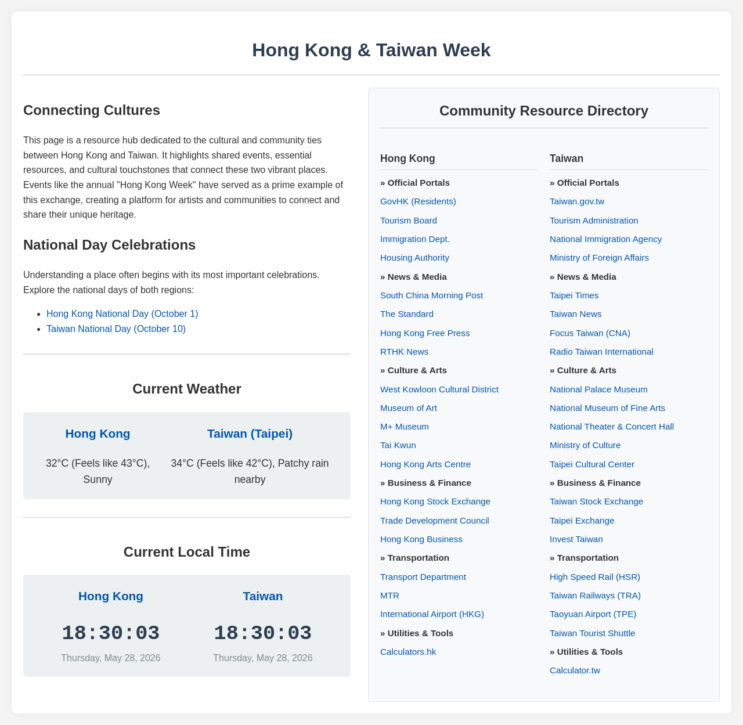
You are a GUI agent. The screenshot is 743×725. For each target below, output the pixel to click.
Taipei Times (574, 295)
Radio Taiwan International (602, 351)
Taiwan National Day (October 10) (116, 329)
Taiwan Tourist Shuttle (592, 633)
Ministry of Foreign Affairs (599, 257)
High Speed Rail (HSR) (595, 577)
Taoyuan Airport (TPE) (593, 614)
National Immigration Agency (606, 239)
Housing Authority (414, 257)
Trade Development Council (434, 520)
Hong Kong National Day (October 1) (122, 314)
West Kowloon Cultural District (439, 389)
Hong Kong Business (421, 539)
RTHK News (404, 351)
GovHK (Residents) (418, 201)
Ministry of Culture (585, 445)
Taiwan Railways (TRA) (595, 595)
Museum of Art (408, 408)
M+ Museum (404, 426)
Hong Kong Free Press (425, 333)
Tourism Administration (594, 220)
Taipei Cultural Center (592, 464)
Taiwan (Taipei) (250, 433)
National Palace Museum (599, 389)
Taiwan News (575, 314)
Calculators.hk (408, 652)
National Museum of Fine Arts (607, 408)
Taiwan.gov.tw (577, 201)
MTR (389, 595)
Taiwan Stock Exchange (596, 501)
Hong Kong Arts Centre (425, 464)
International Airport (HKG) (432, 614)
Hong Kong (98, 433)
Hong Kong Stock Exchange (435, 501)
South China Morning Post (431, 295)
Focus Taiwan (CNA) (590, 333)
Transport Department (423, 577)
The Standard (407, 314)
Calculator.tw (575, 670)
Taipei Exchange (582, 520)
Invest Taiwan (576, 539)
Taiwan (263, 596)
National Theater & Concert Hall (612, 426)
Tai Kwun (398, 445)
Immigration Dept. (415, 239)
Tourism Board (408, 220)
